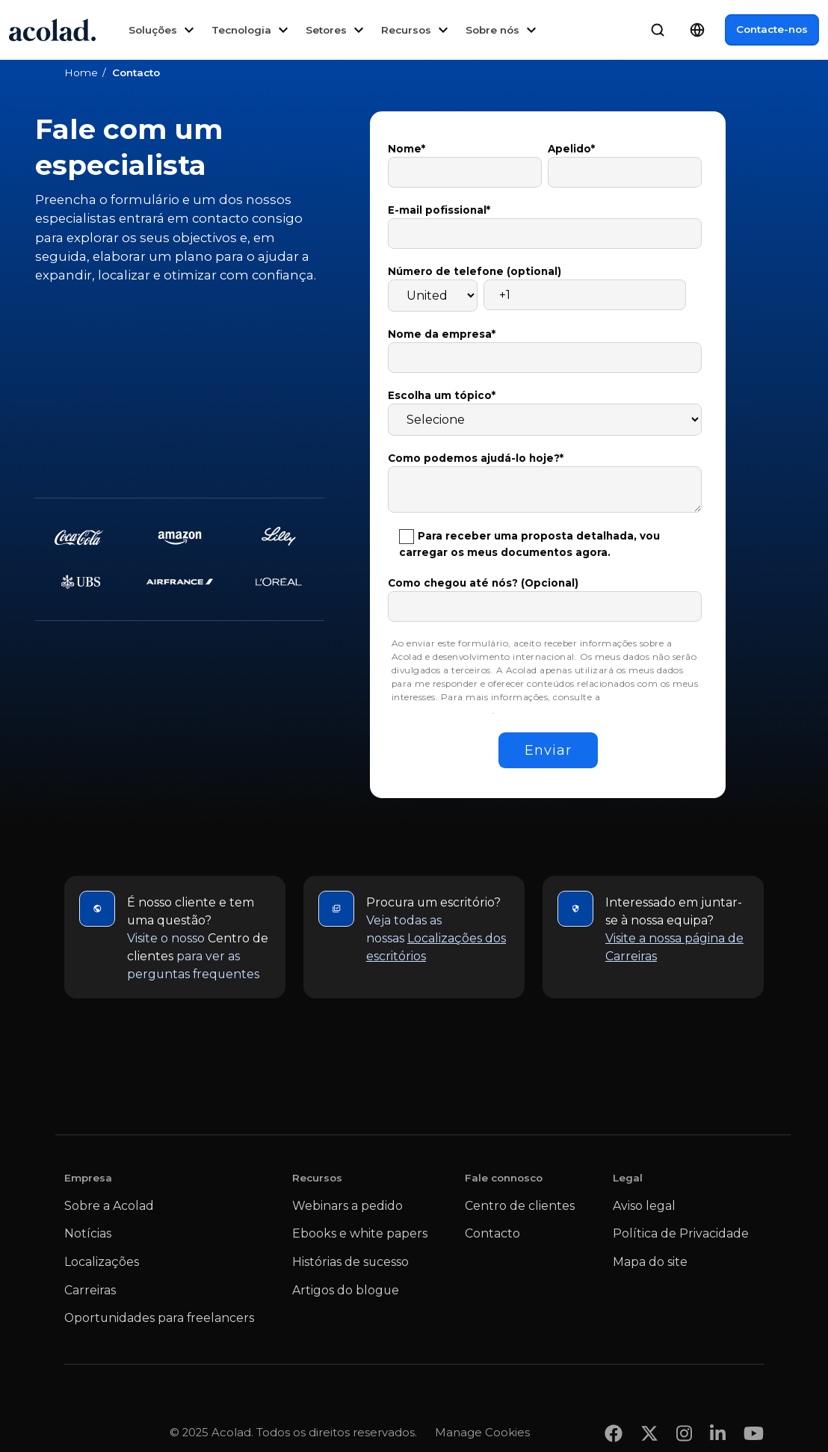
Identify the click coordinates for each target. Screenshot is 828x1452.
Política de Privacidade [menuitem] (681, 1233)
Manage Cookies (482, 1402)
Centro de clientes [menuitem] (520, 1206)
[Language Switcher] (697, 29)
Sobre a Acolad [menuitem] (109, 1206)
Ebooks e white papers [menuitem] (359, 1233)
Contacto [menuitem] (492, 1233)
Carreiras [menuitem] (90, 1290)
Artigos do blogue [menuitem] (345, 1290)
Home (81, 72)
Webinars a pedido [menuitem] (347, 1206)
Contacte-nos (772, 29)
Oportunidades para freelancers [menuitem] (159, 1318)
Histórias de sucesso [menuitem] (350, 1262)
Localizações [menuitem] (101, 1262)
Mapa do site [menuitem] (650, 1262)
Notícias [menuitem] (87, 1233)
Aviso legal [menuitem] (644, 1206)
